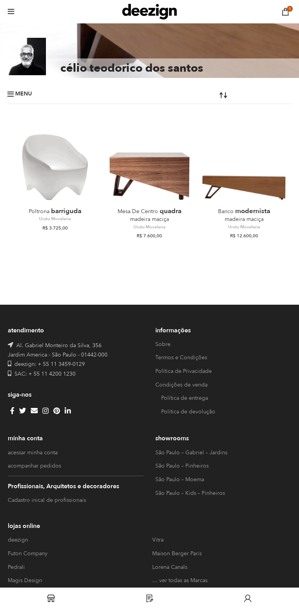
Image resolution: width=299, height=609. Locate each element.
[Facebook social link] (12, 411)
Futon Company (27, 553)
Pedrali (16, 567)
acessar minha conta (33, 452)
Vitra (158, 540)
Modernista (244, 215)
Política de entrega (184, 398)
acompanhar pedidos (34, 466)
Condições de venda (181, 384)
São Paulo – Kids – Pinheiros (190, 493)
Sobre (163, 344)
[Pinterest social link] (56, 411)
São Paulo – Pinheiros (182, 466)
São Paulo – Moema (179, 479)
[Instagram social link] (45, 411)
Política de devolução (188, 411)
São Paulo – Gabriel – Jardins (191, 452)
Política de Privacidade (183, 371)
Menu (23, 94)
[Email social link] (34, 411)
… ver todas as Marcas (180, 580)
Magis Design (25, 580)
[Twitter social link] (22, 411)
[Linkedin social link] (67, 411)
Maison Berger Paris (177, 553)
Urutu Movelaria (55, 219)
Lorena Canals (169, 567)
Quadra (149, 215)
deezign (18, 540)
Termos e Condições (181, 357)
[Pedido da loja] (197, 95)
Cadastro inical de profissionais (47, 500)
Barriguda (55, 211)
